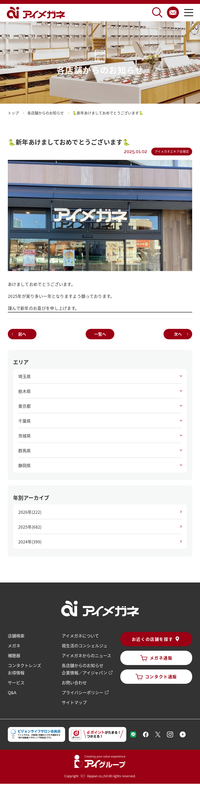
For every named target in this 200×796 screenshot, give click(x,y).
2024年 (29, 541)
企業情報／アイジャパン (84, 672)
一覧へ (100, 334)
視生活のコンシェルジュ (84, 645)
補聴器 (14, 655)
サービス (16, 682)
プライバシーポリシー (82, 692)
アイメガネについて (80, 635)
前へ (22, 334)
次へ (178, 334)
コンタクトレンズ (24, 665)
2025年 (29, 527)
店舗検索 (16, 635)
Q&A (12, 692)
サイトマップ (74, 702)
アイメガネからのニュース (86, 655)
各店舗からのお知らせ (82, 665)
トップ (13, 112)
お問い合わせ (74, 682)
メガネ (14, 645)
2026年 (29, 512)
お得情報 (16, 672)
